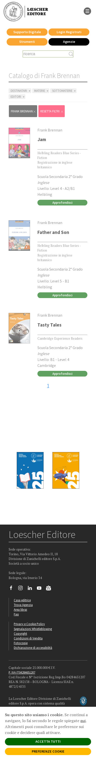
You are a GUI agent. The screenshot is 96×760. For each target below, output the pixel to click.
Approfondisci (62, 202)
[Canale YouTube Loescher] (41, 589)
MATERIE (41, 91)
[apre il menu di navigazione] (87, 10)
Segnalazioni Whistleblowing (33, 629)
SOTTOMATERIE (64, 91)
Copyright (20, 633)
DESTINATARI (21, 91)
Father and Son (53, 232)
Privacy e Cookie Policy (29, 624)
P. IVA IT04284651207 (22, 672)
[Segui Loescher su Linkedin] (31, 589)
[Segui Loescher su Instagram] (22, 589)
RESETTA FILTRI (52, 111)
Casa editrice (22, 600)
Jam (41, 139)
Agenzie (69, 41)
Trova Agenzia (23, 605)
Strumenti (27, 41)
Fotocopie (21, 643)
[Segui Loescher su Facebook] (13, 589)
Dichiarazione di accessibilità (33, 648)
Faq (16, 614)
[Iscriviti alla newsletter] (50, 588)
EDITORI (18, 97)
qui (83, 720)
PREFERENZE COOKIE (48, 751)
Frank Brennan (23, 111)
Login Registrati (69, 32)
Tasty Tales (49, 325)
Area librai (20, 609)
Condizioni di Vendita (28, 638)
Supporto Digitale (27, 32)
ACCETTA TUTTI (48, 741)
